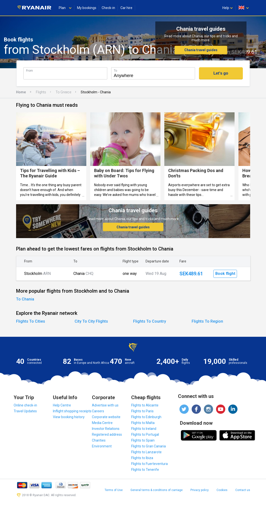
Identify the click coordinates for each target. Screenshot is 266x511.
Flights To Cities (30, 321)
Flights (41, 92)
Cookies (222, 490)
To (115, 70)
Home (21, 92)
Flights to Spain (143, 440)
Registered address (107, 434)
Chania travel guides (200, 50)
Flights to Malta (143, 423)
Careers (98, 411)
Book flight (225, 273)
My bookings (86, 8)
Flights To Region (207, 321)
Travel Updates (25, 411)
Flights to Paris (142, 411)
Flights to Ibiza (142, 458)
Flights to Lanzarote (146, 452)
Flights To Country (149, 321)
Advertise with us (105, 405)
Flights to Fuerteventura (149, 464)
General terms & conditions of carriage (156, 490)
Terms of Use (114, 490)
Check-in (108, 8)
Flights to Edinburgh (146, 417)
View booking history (69, 417)
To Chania (25, 299)
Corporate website (106, 417)
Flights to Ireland (143, 429)
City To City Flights (91, 321)
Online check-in (25, 405)
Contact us (242, 490)
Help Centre (62, 405)
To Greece (63, 92)
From (29, 70)
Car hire (126, 8)
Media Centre (102, 423)
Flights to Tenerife (145, 470)
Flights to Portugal (145, 434)
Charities (99, 440)
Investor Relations (105, 429)
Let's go (220, 73)
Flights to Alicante (144, 405)
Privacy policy (199, 490)
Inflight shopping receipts (72, 411)
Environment (102, 446)
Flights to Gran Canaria (148, 446)
